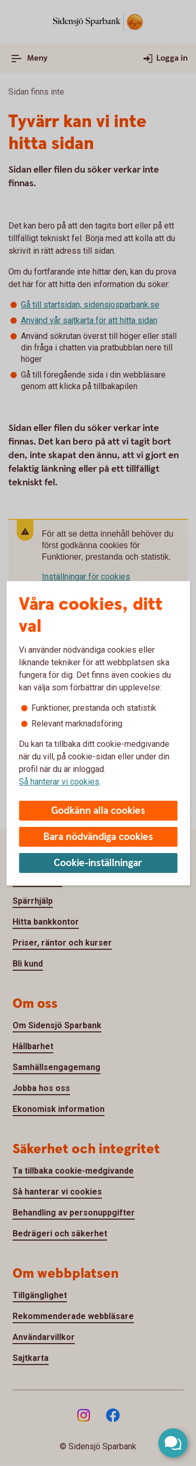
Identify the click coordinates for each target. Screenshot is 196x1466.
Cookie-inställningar (98, 863)
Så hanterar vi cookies (59, 782)
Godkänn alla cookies (98, 810)
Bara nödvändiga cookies (98, 837)
